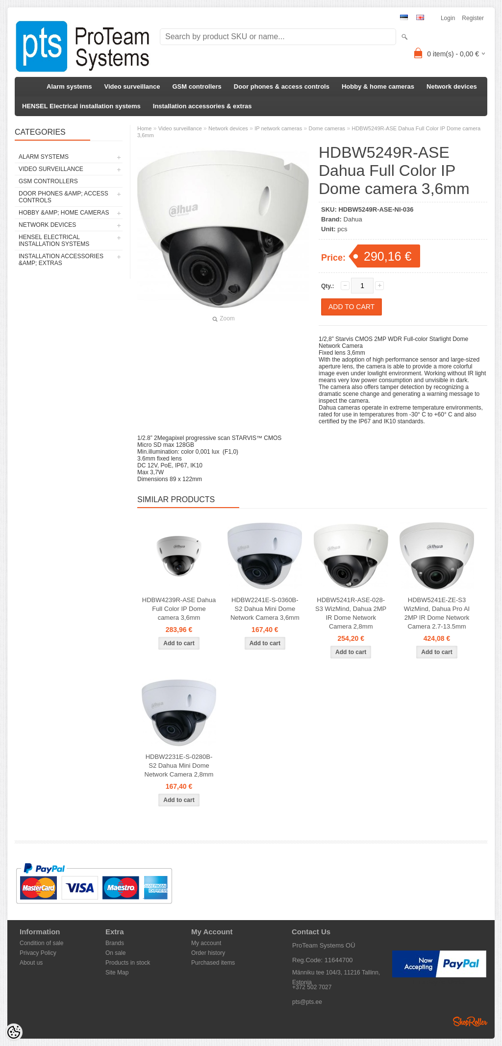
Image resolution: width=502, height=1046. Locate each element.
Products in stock (127, 962)
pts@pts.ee (307, 1001)
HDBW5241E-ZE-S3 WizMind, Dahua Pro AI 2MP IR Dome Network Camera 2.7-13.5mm (437, 613)
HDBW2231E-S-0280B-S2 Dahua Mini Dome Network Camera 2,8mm (179, 765)
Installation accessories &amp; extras (61, 260)
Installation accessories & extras (202, 106)
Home (144, 128)
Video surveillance (132, 86)
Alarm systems (69, 86)
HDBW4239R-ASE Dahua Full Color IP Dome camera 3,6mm (179, 608)
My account (206, 943)
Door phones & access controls (281, 86)
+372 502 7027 (311, 987)
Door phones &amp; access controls (63, 197)
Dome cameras (327, 128)
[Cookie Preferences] (14, 1032)
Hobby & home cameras (378, 86)
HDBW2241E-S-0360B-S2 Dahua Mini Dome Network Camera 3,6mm (265, 608)
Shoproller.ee (470, 1021)
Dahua (353, 219)
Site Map (116, 972)
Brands (114, 943)
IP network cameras (278, 128)
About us (31, 962)
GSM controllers (196, 86)
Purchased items (213, 962)
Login (448, 18)
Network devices (452, 86)
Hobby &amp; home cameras (64, 212)
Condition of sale (41, 943)
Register (473, 18)
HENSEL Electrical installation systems (81, 106)
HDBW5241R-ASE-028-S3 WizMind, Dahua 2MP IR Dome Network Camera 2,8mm (350, 613)
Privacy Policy (38, 952)
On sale (115, 952)
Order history (208, 952)
